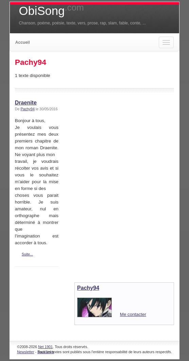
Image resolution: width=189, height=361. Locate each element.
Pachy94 (27, 109)
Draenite (26, 103)
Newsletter (25, 352)
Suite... (27, 254)
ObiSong (51, 10)
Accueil (22, 42)
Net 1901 (45, 347)
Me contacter (133, 314)
